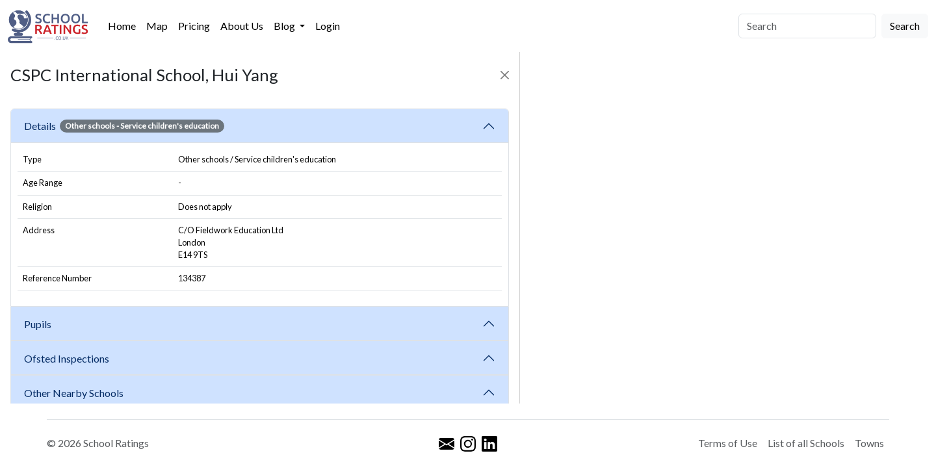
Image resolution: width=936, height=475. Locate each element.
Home (122, 25)
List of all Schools (806, 443)
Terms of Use (727, 443)
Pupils (39, 324)
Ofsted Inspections (68, 358)
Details (124, 126)
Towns (869, 443)
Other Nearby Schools (75, 393)
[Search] (807, 26)
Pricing (194, 25)
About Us (241, 25)
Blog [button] (285, 25)
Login (327, 25)
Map (157, 25)
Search (905, 25)
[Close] (504, 75)
